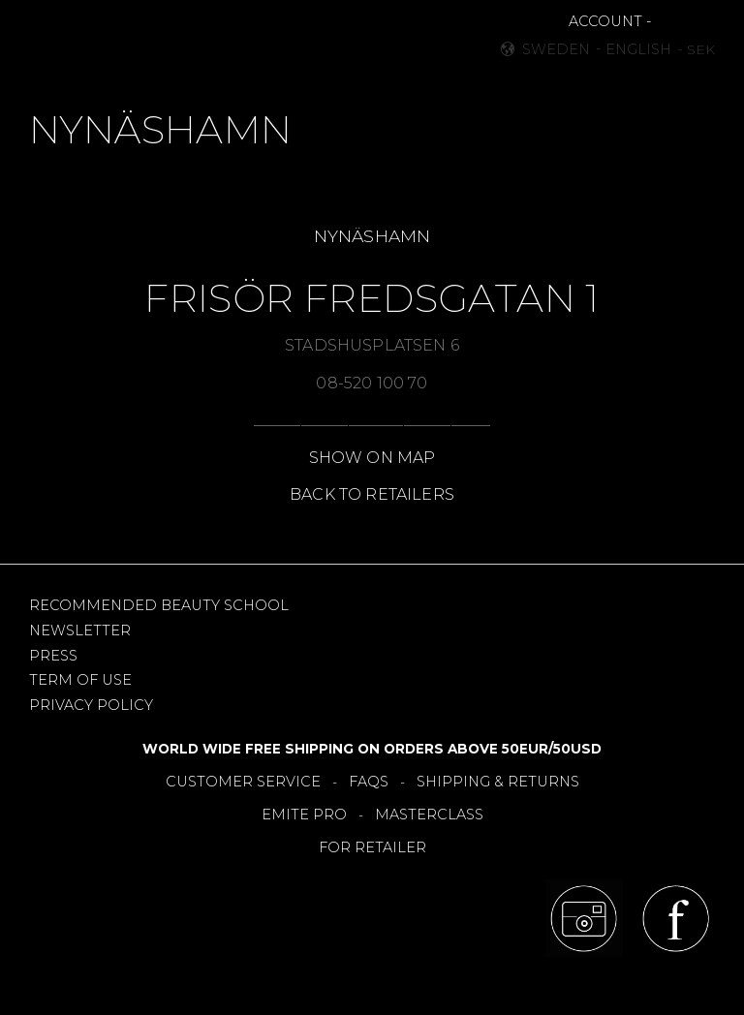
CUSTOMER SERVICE (243, 781)
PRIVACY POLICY (91, 705)
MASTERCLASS (429, 814)
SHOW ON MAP (372, 457)
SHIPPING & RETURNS (498, 781)
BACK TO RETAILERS (372, 494)
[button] (55, 39)
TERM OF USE (80, 680)
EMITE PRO (304, 814)
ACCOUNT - (610, 21)
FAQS (368, 781)
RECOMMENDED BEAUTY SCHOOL (159, 605)
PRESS (53, 655)
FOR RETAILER (372, 847)
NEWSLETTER (80, 630)
